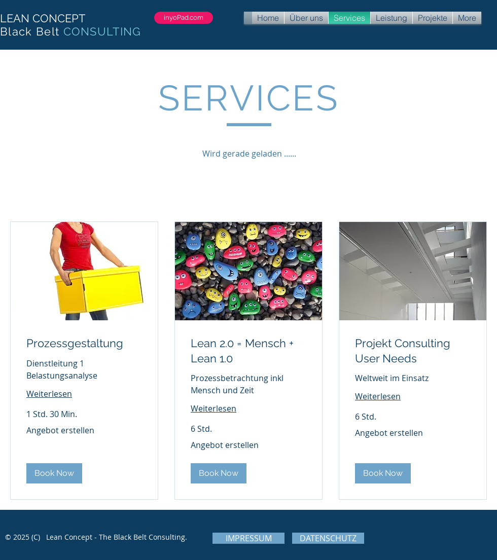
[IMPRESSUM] (248, 538)
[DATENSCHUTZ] (328, 538)
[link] (84, 343)
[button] (54, 473)
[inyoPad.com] (183, 18)
